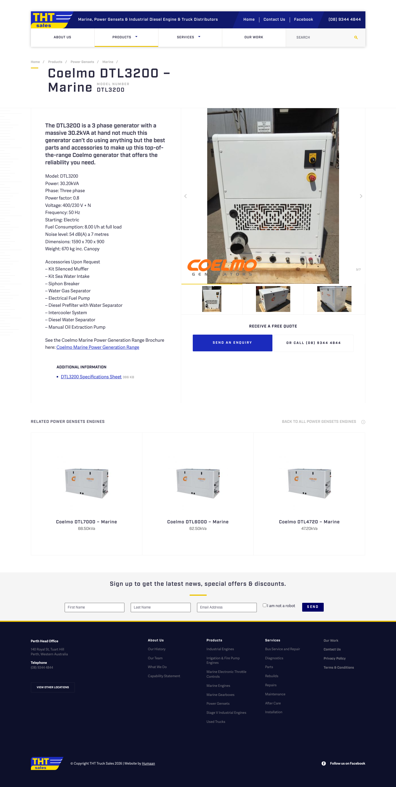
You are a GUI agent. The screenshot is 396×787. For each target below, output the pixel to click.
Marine (107, 62)
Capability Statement (164, 675)
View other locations (53, 687)
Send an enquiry (233, 343)
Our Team (155, 658)
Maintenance (275, 694)
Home (249, 19)
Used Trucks (215, 721)
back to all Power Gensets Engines (319, 422)
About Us (62, 37)
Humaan (148, 763)
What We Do (157, 666)
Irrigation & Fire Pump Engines (223, 660)
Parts (269, 666)
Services (197, 37)
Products (133, 37)
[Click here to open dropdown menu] (136, 38)
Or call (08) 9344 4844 (313, 343)
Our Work (253, 37)
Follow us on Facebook (347, 763)
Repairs (270, 685)
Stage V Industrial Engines (226, 712)
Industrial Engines (220, 649)
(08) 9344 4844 (345, 19)
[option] (273, 196)
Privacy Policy (335, 659)
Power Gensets (82, 62)
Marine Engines (218, 685)
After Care (273, 703)
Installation (273, 712)
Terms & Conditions (339, 668)
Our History (157, 649)
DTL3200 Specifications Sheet (91, 376)
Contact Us (274, 19)
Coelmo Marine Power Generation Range (97, 347)
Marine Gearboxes (220, 694)
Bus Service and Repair (282, 649)
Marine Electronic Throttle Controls (226, 674)
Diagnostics (274, 658)
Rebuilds (271, 675)
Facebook (303, 19)
